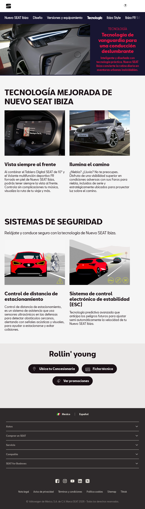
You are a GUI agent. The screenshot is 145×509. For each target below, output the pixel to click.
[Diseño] (37, 17)
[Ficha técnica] (99, 368)
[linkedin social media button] (80, 481)
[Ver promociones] (72, 380)
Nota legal (23, 491)
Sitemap (111, 491)
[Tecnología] (94, 17)
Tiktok (124, 491)
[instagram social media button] (65, 481)
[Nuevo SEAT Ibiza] (16, 17)
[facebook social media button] (57, 481)
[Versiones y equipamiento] (65, 17)
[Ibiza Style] (114, 17)
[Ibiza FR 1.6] (132, 17)
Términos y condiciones (70, 491)
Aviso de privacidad (43, 491)
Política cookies (95, 491)
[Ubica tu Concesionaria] (53, 368)
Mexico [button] (63, 414)
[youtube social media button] (72, 481)
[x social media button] (87, 481)
